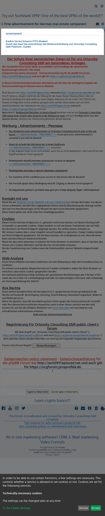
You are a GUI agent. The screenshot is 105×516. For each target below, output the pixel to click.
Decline (83, 508)
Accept (96, 508)
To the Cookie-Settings (16, 508)
